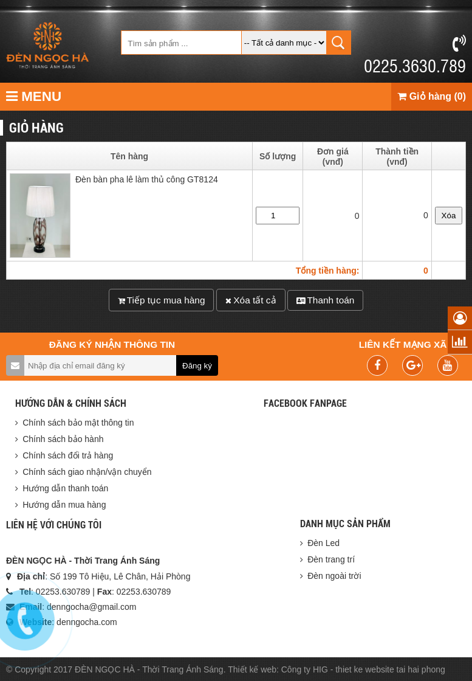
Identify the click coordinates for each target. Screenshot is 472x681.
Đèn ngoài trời (334, 576)
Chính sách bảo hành (62, 439)
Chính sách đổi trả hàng (67, 455)
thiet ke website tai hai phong (390, 669)
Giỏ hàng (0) (431, 96)
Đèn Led (323, 543)
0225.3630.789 (415, 56)
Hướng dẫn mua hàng (64, 505)
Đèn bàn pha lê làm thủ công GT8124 (146, 181)
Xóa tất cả (250, 300)
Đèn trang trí (331, 559)
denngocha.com (86, 622)
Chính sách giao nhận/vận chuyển (86, 472)
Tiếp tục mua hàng (161, 300)
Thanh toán (325, 300)
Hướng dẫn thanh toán (65, 488)
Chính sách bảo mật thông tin (78, 422)
